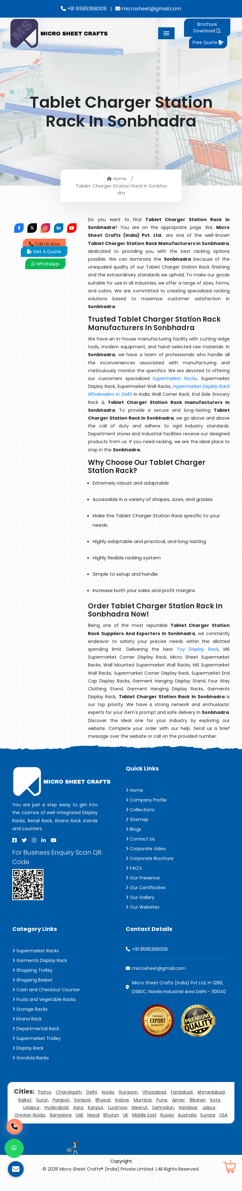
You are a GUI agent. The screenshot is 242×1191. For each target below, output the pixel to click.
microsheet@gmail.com (148, 8)
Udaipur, (32, 1107)
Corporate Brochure (150, 858)
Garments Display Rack (39, 960)
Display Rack (27, 1048)
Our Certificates (145, 887)
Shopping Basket (32, 980)
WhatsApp (45, 264)
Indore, (122, 1100)
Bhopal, (103, 1100)
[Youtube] (53, 840)
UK (125, 1115)
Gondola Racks (30, 1058)
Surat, (42, 1100)
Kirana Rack (27, 1019)
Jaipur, (209, 1107)
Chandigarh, (69, 1092)
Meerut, (140, 1107)
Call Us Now (44, 244)
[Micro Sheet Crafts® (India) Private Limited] (59, 33)
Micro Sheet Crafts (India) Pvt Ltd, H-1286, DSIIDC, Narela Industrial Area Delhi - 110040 (179, 987)
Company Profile (146, 800)
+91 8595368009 (84, 8)
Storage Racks (30, 1009)
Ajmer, (179, 1100)
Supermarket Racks (175, 378)
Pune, (162, 1100)
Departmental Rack (35, 1028)
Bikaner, (198, 1100)
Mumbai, (143, 1100)
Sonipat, (83, 1100)
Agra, (78, 1107)
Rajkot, (25, 1100)
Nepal (93, 1115)
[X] (24, 840)
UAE (80, 1115)
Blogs (133, 829)
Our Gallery (140, 897)
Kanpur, (96, 1107)
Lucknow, (118, 1107)
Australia (187, 1115)
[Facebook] (14, 840)
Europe (208, 1115)
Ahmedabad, (211, 1092)
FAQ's (134, 868)
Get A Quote (44, 251)
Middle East (144, 1115)
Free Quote (208, 42)
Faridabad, (182, 1092)
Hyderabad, (56, 1107)
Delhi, (92, 1092)
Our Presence (143, 878)
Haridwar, (189, 1107)
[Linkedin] (43, 840)
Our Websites (142, 907)
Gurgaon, (128, 1092)
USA (223, 1115)
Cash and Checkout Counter (46, 990)
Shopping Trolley (32, 970)
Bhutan (111, 1115)
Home (116, 178)
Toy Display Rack (198, 649)
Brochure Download (207, 27)
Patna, (45, 1092)
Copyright (121, 1161)
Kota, (215, 1100)
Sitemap (137, 819)
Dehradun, (163, 1107)
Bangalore (61, 1115)
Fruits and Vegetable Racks (44, 999)
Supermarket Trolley (36, 1038)
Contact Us (140, 839)
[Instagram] (34, 840)
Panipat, (61, 1100)
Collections (140, 810)
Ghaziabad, (154, 1092)
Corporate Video (146, 849)
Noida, (108, 1092)
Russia (167, 1115)
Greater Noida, (30, 1115)
